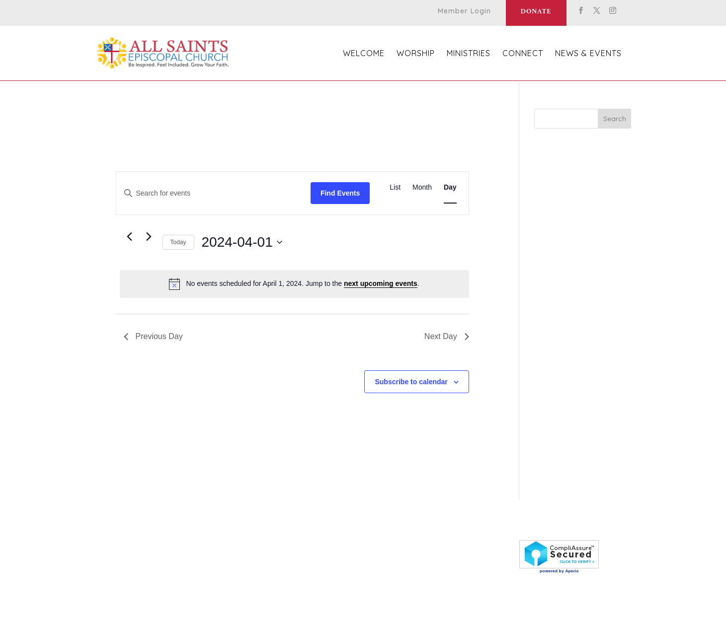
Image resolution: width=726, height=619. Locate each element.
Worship (416, 54)
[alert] (294, 284)
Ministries (468, 54)
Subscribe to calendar (411, 382)
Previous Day (153, 336)
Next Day (446, 336)
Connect (522, 54)
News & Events (588, 54)
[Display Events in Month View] (422, 187)
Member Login (464, 11)
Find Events (340, 193)
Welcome (364, 54)
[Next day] (149, 237)
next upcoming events (380, 283)
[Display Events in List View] (395, 187)
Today (178, 242)
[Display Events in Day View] (450, 187)
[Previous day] (130, 237)
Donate (536, 11)
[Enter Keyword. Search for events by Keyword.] (213, 193)
